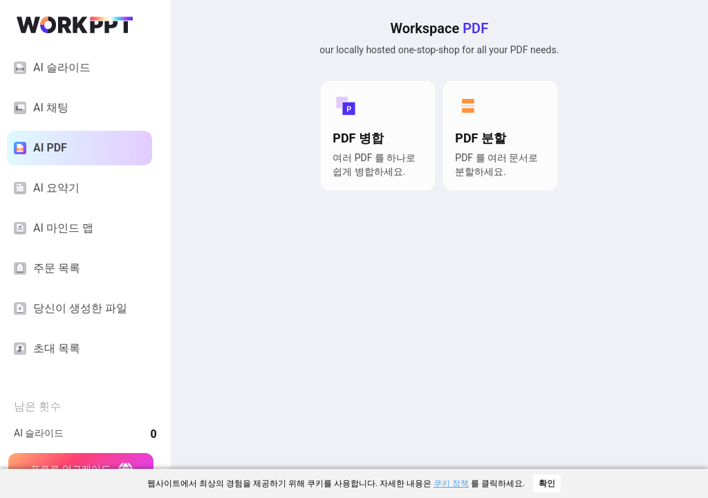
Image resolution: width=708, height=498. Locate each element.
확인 (547, 483)
